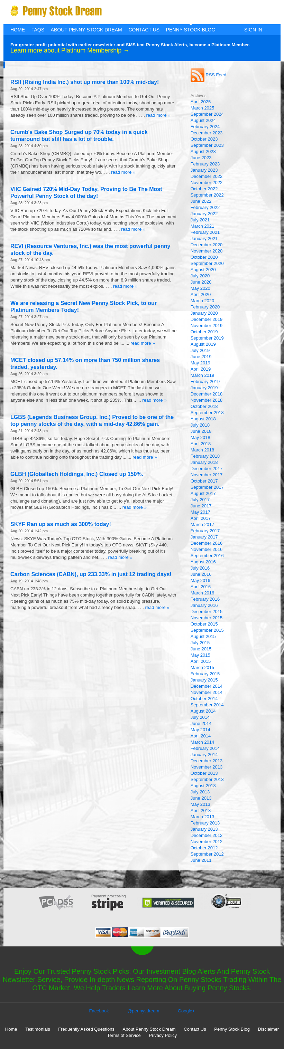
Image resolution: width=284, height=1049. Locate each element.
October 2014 (204, 698)
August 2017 (203, 493)
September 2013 (207, 779)
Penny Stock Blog (191, 29)
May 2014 (200, 729)
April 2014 (201, 735)
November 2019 (207, 325)
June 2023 (201, 157)
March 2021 (202, 226)
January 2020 (204, 313)
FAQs (37, 29)
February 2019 (205, 381)
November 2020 (207, 251)
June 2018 (201, 431)
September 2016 (207, 555)
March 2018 (202, 449)
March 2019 (202, 375)
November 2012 (207, 841)
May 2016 (200, 580)
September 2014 (207, 704)
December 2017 (207, 468)
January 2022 (204, 213)
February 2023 (205, 163)
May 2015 (200, 655)
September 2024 (207, 114)
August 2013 (203, 785)
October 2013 (204, 773)
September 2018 (207, 412)
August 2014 (203, 711)
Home (17, 29)
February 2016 (205, 599)
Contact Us (143, 29)
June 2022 (201, 201)
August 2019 (203, 344)
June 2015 (201, 648)
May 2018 (200, 437)
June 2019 (201, 356)
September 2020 (207, 263)
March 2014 (202, 742)
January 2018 (204, 462)
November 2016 (207, 549)
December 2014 (207, 686)
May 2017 (200, 512)
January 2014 (204, 754)
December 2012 (207, 835)
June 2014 (201, 723)
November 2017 (207, 474)
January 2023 (204, 170)
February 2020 (205, 306)
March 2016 (202, 592)
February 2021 (205, 232)
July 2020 (200, 275)
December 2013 (207, 760)
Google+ (186, 1010)
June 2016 (201, 574)
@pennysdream (143, 1010)
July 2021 (200, 219)
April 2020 (201, 294)
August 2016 (203, 561)
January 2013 (204, 829)
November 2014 (207, 692)
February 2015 (205, 673)
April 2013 (201, 810)
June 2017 (201, 505)
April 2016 (201, 586)
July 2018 (200, 425)
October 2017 (204, 481)
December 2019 (207, 319)
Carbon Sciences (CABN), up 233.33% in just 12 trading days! (91, 574)
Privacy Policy (163, 1035)
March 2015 (202, 667)
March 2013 (202, 816)
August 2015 (203, 636)
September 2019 (207, 338)
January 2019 (204, 387)
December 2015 (207, 611)
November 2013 (207, 767)
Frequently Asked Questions (86, 1029)
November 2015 (207, 617)
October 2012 (204, 847)
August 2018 (203, 418)
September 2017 (207, 487)
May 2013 (200, 804)
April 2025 (201, 101)
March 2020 (202, 300)
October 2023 (204, 139)
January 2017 (204, 537)
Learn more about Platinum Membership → (69, 50)
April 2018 (201, 443)
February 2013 (205, 823)
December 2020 (207, 244)
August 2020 (203, 269)
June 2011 (201, 860)
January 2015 (204, 680)
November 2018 (207, 400)
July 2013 (200, 791)
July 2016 (200, 568)
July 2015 (200, 642)
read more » (158, 115)
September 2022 (207, 195)
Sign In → (256, 29)
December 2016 (207, 543)
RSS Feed (209, 74)
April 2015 (201, 661)
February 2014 (205, 748)
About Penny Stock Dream (86, 29)
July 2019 (200, 350)
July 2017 (200, 499)
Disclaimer (268, 1029)
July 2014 (200, 717)
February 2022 (205, 207)
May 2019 (200, 362)
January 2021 (204, 238)
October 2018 (204, 406)
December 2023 (207, 132)
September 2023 (207, 145)
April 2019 (201, 369)
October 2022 (204, 188)
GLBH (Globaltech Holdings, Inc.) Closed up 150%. (76, 474)
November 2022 (207, 182)
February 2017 (205, 530)
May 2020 (200, 288)
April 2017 (201, 518)
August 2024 (203, 120)
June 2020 (201, 282)
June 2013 (201, 798)
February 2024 (205, 126)
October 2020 (204, 257)
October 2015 (204, 624)
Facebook (99, 1010)
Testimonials (37, 1029)
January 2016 (204, 605)
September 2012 (207, 854)
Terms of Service (124, 1035)
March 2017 (202, 524)
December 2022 (207, 176)
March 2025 (202, 108)
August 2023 (203, 151)
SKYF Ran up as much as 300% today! (60, 524)
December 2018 (207, 394)
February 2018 (205, 456)
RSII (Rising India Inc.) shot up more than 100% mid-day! (84, 82)
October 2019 (204, 331)
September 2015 (207, 630)
